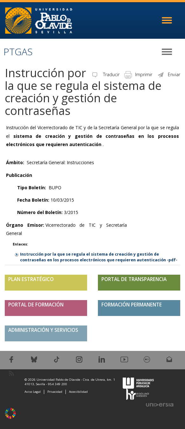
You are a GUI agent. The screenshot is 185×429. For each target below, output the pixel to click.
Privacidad (54, 392)
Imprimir (138, 74)
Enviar (168, 74)
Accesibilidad (78, 392)
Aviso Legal (32, 392)
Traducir (105, 74)
